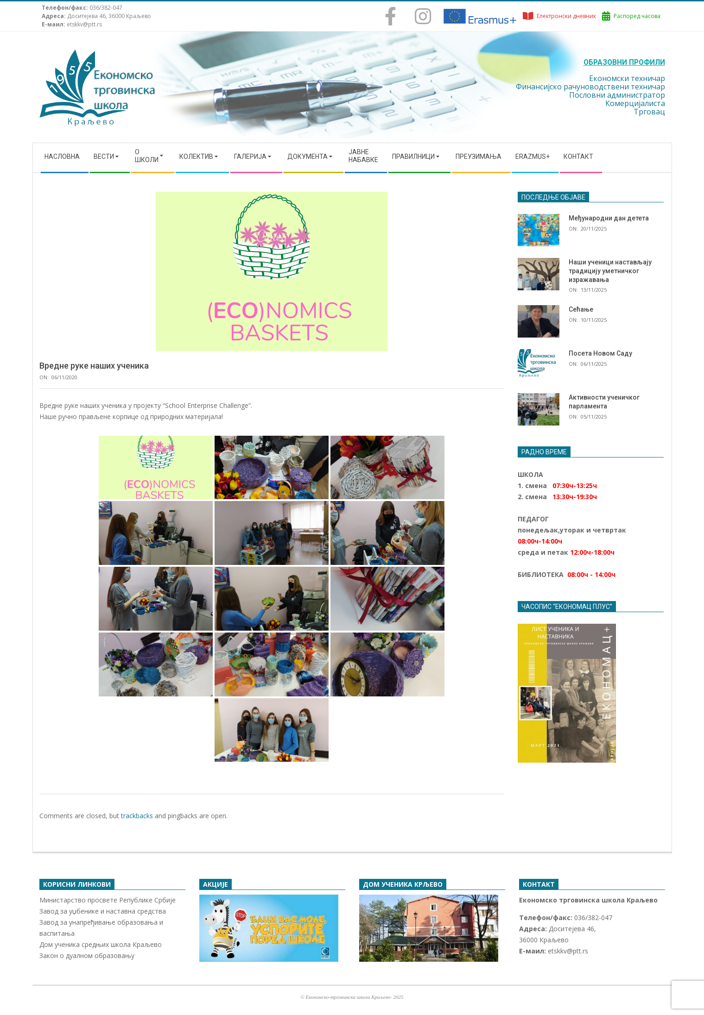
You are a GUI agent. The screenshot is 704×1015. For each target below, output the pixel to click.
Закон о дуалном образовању (86, 955)
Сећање (581, 309)
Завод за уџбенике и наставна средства (102, 911)
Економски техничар (627, 78)
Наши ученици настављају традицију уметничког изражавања (610, 270)
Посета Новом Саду (600, 353)
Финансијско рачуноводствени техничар (590, 86)
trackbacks (137, 815)
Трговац (649, 112)
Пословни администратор (617, 95)
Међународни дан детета (609, 218)
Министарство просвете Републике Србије (107, 900)
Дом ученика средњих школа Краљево (100, 944)
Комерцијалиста (635, 103)
